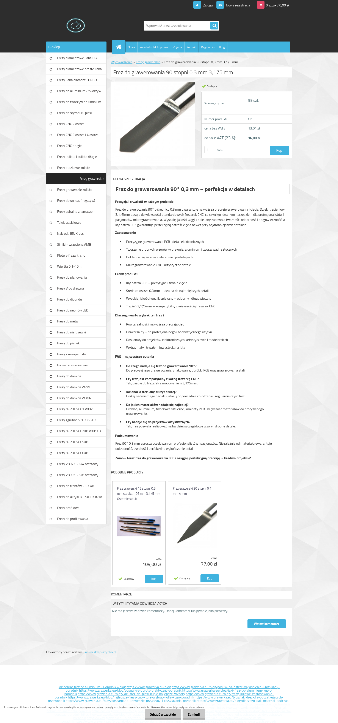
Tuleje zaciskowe (69, 222)
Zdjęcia (177, 47)
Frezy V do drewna (70, 288)
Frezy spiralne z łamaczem (76, 211)
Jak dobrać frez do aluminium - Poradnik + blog (92, 686)
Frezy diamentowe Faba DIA (77, 57)
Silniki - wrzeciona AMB (74, 244)
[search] (214, 26)
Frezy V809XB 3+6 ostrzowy (78, 474)
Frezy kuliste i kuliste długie (77, 156)
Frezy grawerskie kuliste (74, 189)
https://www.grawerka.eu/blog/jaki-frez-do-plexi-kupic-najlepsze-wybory (131, 693)
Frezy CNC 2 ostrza (70, 123)
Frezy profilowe (68, 507)
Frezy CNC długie (69, 145)
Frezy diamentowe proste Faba (79, 68)
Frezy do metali (68, 321)
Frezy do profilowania (72, 518)
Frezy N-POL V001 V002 (75, 409)
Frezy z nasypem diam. (73, 354)
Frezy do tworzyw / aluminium (79, 101)
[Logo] (75, 25)
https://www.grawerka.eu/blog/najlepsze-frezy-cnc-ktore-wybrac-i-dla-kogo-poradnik (131, 697)
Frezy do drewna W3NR (74, 398)
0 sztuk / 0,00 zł (277, 5)
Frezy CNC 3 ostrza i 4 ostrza (78, 134)
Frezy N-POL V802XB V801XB (79, 430)
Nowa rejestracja (237, 5)
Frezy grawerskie (92, 178)
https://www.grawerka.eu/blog (149, 686)
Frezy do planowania (72, 277)
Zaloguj (208, 5)
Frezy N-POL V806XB (72, 452)
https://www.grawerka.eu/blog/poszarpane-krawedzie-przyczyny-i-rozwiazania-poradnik (131, 700)
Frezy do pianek (68, 343)
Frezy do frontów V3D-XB (75, 485)
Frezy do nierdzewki (71, 332)
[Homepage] (120, 47)
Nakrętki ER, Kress (70, 233)
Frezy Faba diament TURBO (77, 79)
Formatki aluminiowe (72, 365)
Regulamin (207, 47)
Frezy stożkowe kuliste (73, 167)
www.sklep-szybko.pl (100, 652)
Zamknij (193, 714)
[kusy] (209, 149)
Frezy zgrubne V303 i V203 (76, 419)
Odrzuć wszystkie (162, 714)
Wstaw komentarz (266, 623)
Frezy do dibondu (69, 299)
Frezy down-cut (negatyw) (76, 200)
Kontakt (191, 47)
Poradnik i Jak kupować (154, 47)
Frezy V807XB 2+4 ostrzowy (78, 463)
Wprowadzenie (121, 62)
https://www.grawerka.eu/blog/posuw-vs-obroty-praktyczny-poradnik (130, 690)
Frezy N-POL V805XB (72, 441)
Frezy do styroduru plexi (74, 112)
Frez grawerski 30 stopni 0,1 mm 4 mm (192, 491)
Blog (222, 47)
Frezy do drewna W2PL (74, 387)
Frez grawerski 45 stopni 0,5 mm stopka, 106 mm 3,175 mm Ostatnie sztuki (138, 493)
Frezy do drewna (69, 376)
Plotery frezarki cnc (71, 255)
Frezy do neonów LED (72, 310)
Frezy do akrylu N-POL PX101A (79, 496)
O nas (131, 47)
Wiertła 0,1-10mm (70, 266)
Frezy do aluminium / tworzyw (79, 90)
